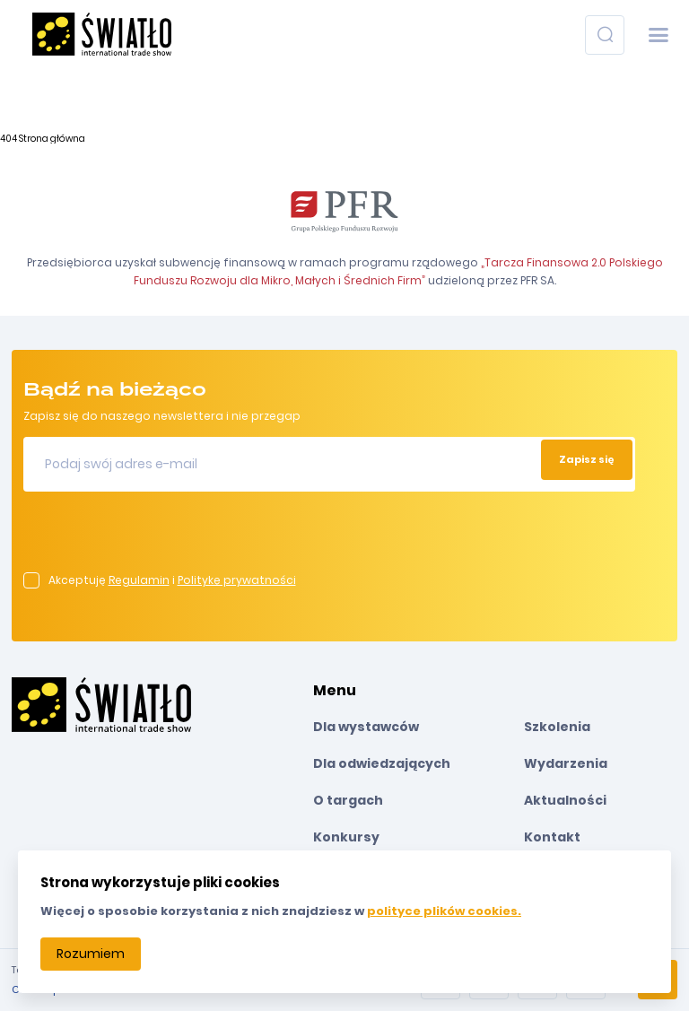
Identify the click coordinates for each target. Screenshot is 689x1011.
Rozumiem (91, 954)
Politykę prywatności (237, 580)
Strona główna (52, 138)
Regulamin (139, 580)
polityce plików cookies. (444, 910)
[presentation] (159, 537)
